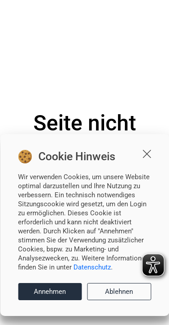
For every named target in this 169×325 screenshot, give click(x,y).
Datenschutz (92, 267)
